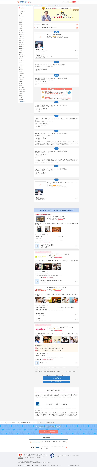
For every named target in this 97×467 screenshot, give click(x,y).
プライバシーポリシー (28, 465)
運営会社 (20, 465)
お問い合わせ (43, 465)
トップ (20, 5)
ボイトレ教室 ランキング (28, 5)
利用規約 (36, 465)
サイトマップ (59, 465)
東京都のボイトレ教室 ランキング (40, 5)
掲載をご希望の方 (51, 465)
